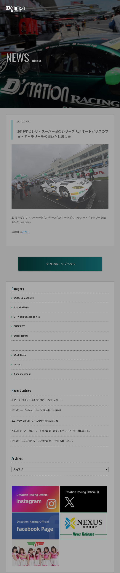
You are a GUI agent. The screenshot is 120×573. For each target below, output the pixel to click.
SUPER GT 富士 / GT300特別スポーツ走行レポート (37, 393)
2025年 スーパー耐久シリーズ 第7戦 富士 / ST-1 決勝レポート (42, 434)
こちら (26, 225)
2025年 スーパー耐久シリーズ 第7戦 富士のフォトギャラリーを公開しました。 (51, 424)
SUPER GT (19, 319)
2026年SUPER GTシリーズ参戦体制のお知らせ (35, 413)
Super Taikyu (21, 329)
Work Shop (20, 348)
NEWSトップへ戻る (61, 257)
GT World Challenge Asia (27, 310)
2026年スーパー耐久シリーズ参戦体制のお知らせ (36, 403)
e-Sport (18, 357)
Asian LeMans (21, 300)
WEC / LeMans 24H (24, 291)
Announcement (22, 367)
